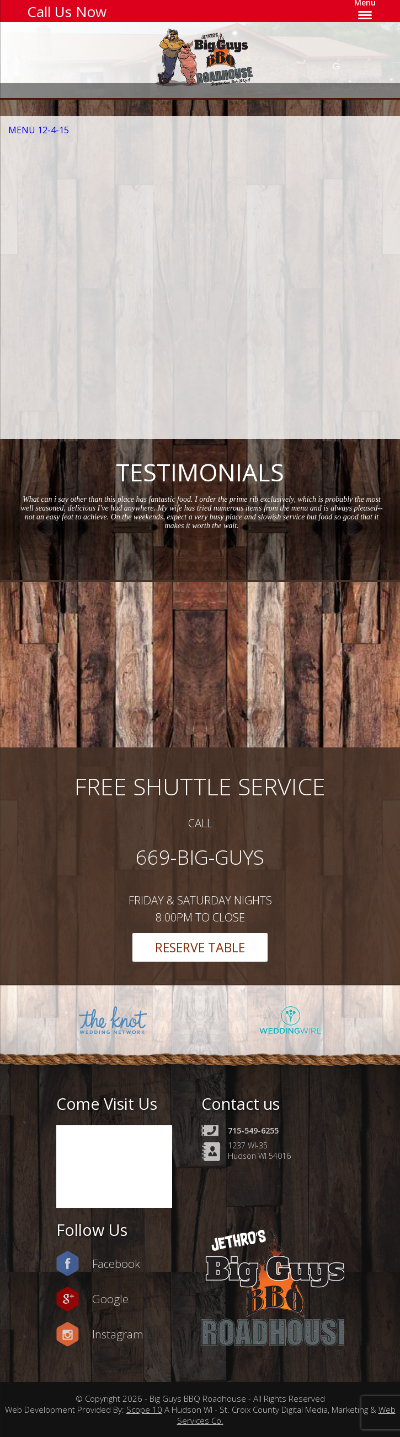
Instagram (117, 1334)
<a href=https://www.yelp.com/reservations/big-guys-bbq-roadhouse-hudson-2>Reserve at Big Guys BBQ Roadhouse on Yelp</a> (207, 282)
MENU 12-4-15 (38, 130)
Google (110, 1298)
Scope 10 (144, 1409)
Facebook (116, 1263)
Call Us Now (66, 11)
